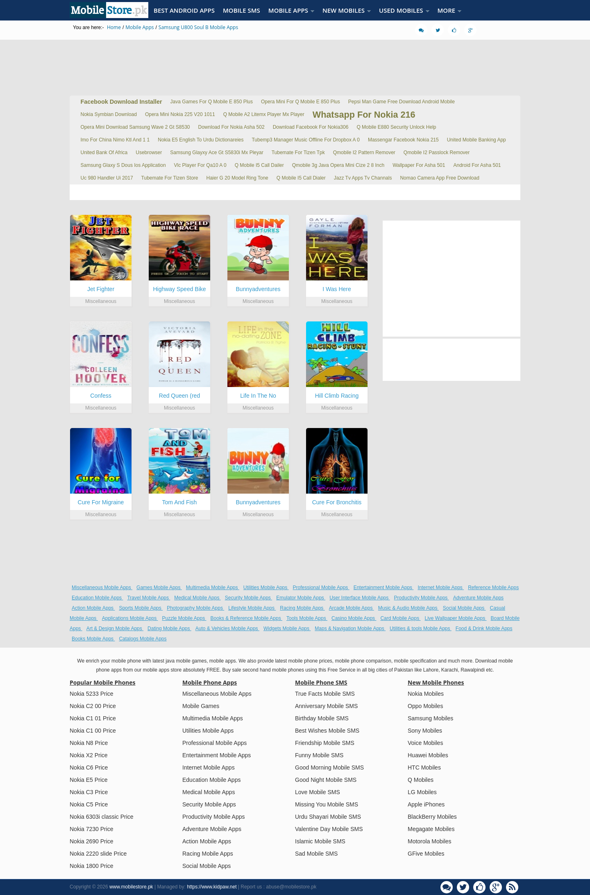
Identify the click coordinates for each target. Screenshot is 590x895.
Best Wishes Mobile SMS (327, 730)
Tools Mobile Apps (306, 618)
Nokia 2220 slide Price (98, 853)
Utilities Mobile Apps (266, 587)
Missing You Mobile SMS (326, 804)
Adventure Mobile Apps (478, 598)
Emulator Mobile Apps (300, 598)
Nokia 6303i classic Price (102, 816)
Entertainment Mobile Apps (384, 587)
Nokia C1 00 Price (93, 730)
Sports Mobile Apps (141, 608)
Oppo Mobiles (425, 706)
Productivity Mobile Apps (421, 598)
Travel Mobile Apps (148, 598)
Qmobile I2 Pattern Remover (364, 152)
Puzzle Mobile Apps (184, 618)
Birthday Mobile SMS (322, 718)
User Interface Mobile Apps (359, 598)
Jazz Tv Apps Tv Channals (363, 178)
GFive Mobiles (426, 853)
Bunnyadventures (258, 289)
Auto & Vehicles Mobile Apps (227, 628)
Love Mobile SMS (317, 792)
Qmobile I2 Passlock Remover (437, 152)
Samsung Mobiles (430, 718)
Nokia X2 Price (89, 755)
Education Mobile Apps (97, 598)
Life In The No (258, 395)
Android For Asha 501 (477, 165)
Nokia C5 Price (89, 804)
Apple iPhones (426, 804)
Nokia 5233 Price (91, 693)
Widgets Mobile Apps (287, 628)
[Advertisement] (295, 63)
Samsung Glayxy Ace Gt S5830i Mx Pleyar (216, 152)
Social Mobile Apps (464, 608)
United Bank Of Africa (104, 152)
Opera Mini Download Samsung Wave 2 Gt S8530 (135, 127)
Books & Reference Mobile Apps (246, 618)
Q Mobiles (420, 780)
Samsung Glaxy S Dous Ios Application (123, 165)
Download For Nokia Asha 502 (231, 127)
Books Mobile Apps (93, 639)
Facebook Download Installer (121, 101)
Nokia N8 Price (89, 743)
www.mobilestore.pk (131, 887)
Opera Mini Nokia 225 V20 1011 (180, 114)
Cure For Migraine (101, 502)
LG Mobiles (422, 792)
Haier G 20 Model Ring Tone (237, 178)
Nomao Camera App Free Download (439, 178)
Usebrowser (149, 152)
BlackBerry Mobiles (432, 816)
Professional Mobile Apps (321, 587)
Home (114, 27)
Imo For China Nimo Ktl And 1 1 (115, 140)
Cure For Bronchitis (337, 502)
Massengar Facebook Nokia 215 (403, 140)
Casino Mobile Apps (353, 618)
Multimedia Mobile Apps (212, 587)
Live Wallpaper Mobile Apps (456, 618)
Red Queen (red (179, 395)
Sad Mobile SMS (316, 853)
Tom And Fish (179, 502)
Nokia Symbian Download (109, 114)
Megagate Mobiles (431, 829)
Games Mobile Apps (159, 587)
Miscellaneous (100, 301)
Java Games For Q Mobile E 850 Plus (211, 102)
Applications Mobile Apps (130, 618)
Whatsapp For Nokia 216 (364, 114)
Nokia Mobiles (426, 693)
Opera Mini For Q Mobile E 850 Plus (300, 102)
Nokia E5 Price (89, 780)
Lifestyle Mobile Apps (252, 608)
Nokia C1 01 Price (93, 718)
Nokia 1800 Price (91, 866)
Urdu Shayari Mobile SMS (328, 816)
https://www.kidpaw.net (211, 887)
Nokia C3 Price (89, 792)
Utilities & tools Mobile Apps (421, 628)
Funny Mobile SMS (319, 755)
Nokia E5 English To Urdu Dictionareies (200, 140)
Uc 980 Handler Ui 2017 (107, 178)
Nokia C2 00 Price (93, 706)
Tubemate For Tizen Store (169, 178)
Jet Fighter (100, 289)
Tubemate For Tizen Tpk (298, 152)
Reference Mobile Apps (493, 587)
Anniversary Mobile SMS (326, 706)
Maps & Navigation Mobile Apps (350, 628)
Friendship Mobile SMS (324, 743)
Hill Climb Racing (337, 395)
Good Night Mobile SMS (325, 780)
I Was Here (336, 289)
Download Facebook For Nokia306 (311, 127)
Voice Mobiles (425, 743)
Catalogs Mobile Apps (142, 639)
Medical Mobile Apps (197, 598)
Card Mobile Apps (400, 618)
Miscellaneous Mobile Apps (102, 587)
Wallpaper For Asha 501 (419, 165)
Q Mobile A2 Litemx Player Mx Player (263, 114)
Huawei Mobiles (428, 755)
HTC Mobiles (424, 767)
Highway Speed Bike (179, 289)
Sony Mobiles (425, 730)
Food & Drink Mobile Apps (484, 628)
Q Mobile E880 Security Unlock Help (396, 127)
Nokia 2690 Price (91, 841)
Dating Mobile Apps (169, 628)
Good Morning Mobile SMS (329, 767)
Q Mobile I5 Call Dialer (301, 178)
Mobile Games (200, 706)
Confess (100, 395)
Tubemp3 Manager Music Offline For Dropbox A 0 (305, 140)
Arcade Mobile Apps (351, 608)
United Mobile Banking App (476, 140)
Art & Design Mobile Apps (114, 628)
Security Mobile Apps (248, 598)
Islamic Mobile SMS (320, 841)
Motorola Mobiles (430, 841)
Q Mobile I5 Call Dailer (259, 165)
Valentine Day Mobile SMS (329, 829)
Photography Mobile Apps (195, 608)
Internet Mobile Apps (441, 587)
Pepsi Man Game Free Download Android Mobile (401, 102)
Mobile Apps (139, 27)
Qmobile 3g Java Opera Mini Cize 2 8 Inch (338, 165)
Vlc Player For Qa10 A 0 (200, 165)
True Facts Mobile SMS (325, 693)
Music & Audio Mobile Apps (408, 608)
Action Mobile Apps (93, 608)
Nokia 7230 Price (91, 829)
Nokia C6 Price (89, 767)
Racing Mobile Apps (302, 608)
